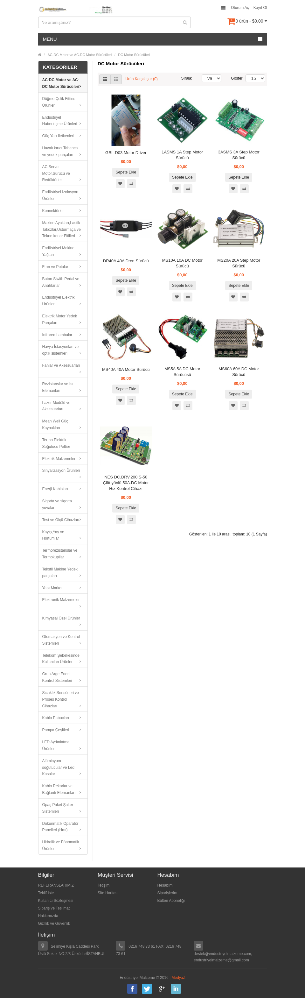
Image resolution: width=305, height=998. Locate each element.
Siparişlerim (167, 893)
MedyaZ (178, 977)
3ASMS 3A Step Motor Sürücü (239, 155)
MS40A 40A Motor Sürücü (126, 369)
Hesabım (165, 885)
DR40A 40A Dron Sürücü (126, 260)
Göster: (233, 78)
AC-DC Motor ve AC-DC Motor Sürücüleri (80, 55)
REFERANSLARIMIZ (56, 885)
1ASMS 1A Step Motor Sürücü (182, 155)
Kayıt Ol (260, 7)
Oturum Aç (240, 7)
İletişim (103, 885)
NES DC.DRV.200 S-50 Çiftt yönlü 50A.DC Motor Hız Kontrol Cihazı (126, 483)
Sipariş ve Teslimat (54, 908)
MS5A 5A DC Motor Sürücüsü (182, 371)
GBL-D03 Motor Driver (125, 152)
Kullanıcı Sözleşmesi (55, 900)
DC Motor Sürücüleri (134, 55)
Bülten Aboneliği (171, 900)
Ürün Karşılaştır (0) (141, 79)
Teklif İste (46, 893)
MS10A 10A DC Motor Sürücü (182, 263)
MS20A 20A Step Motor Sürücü (238, 263)
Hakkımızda (48, 916)
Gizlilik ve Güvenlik (54, 923)
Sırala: (186, 78)
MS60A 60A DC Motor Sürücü (238, 371)
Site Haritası (108, 893)
